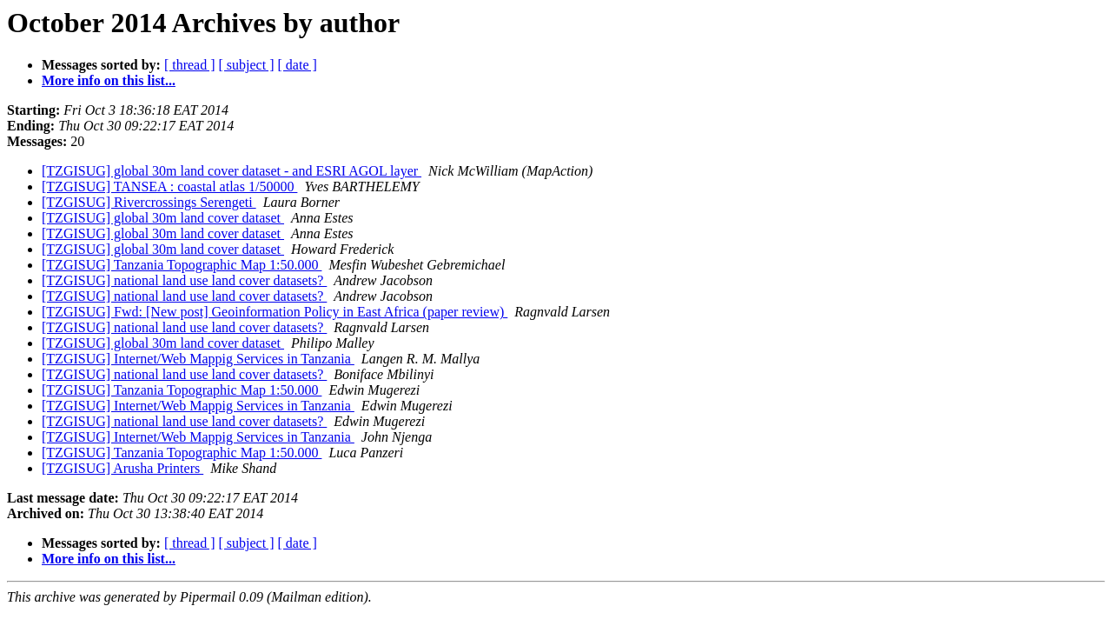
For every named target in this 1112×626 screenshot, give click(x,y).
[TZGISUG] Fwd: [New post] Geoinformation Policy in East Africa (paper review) (274, 311)
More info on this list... (108, 80)
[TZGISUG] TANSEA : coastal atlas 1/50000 (169, 186)
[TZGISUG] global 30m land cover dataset (163, 217)
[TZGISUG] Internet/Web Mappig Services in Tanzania (198, 358)
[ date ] (297, 64)
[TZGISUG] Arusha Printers (122, 468)
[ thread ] (189, 64)
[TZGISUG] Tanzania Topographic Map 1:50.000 (181, 264)
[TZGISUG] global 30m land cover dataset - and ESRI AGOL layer (231, 170)
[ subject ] (247, 64)
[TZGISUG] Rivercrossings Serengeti (149, 202)
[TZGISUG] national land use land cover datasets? (184, 280)
